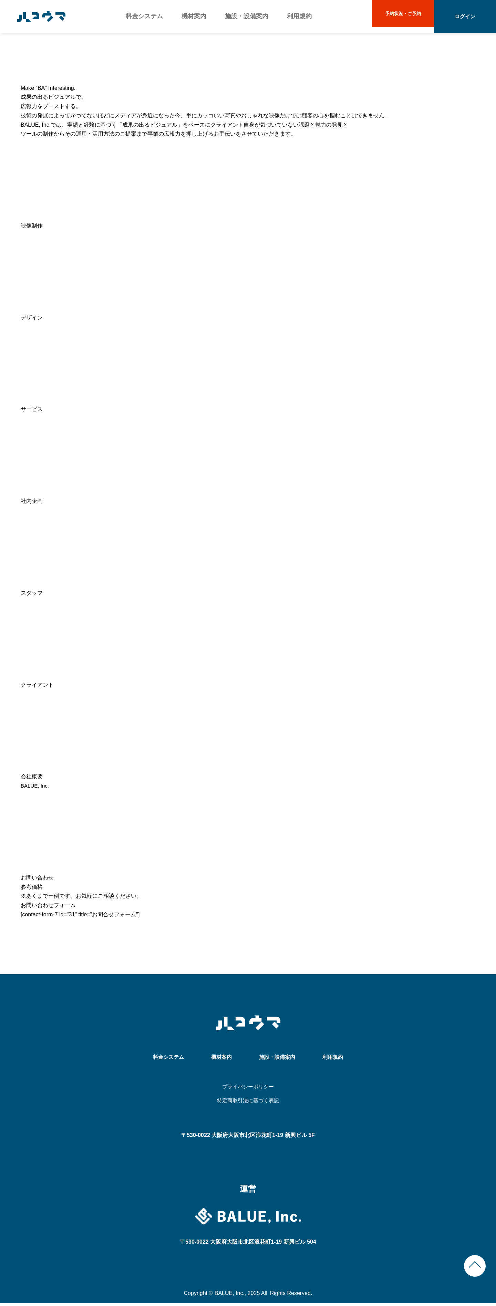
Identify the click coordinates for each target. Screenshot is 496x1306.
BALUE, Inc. (36, 786)
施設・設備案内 (246, 16)
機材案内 (194, 16)
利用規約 (299, 16)
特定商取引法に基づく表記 (248, 1102)
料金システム (144, 16)
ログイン (465, 16)
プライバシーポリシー (248, 1088)
